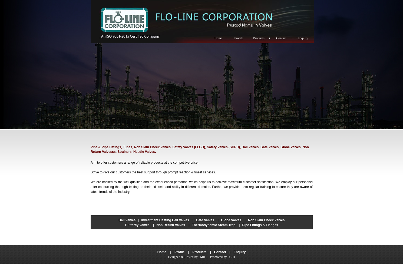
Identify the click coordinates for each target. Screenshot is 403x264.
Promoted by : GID (222, 257)
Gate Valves (205, 220)
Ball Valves (127, 220)
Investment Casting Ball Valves (165, 220)
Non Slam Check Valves (266, 220)
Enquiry (240, 252)
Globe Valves (231, 220)
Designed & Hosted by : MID (187, 257)
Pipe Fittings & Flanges (260, 225)
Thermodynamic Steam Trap (214, 225)
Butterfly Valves (137, 225)
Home (161, 252)
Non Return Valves (170, 225)
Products (199, 252)
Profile (179, 252)
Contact (220, 252)
